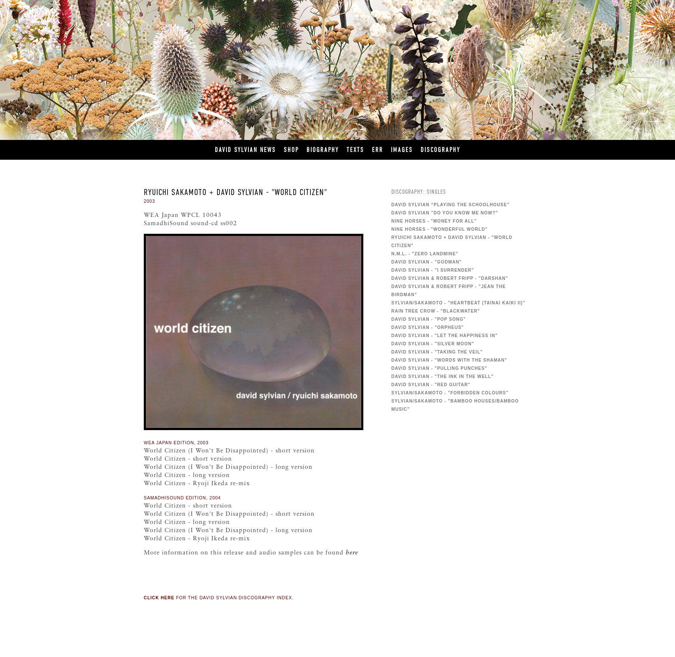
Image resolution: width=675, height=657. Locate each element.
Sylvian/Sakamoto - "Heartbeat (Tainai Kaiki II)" (458, 303)
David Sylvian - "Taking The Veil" (437, 352)
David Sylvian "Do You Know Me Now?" (444, 213)
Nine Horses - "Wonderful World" (439, 229)
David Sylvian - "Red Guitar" (431, 384)
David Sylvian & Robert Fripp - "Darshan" (449, 278)
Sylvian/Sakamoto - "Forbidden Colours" (449, 392)
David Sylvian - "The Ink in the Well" (442, 376)
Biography (323, 149)
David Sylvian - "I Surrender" (432, 270)
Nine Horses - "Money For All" (434, 221)
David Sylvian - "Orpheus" (427, 327)
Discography (440, 149)
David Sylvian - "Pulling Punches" (439, 368)
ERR (377, 149)
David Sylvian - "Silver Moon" (432, 343)
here (352, 553)
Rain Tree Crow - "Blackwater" (435, 311)
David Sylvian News (245, 149)
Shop (291, 149)
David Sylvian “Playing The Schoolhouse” (450, 204)
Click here (159, 597)
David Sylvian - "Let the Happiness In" (444, 335)
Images (402, 149)
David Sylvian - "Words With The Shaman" (449, 360)
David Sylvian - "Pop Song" (428, 319)
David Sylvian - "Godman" (426, 262)
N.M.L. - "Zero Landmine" (424, 253)
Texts (355, 149)
